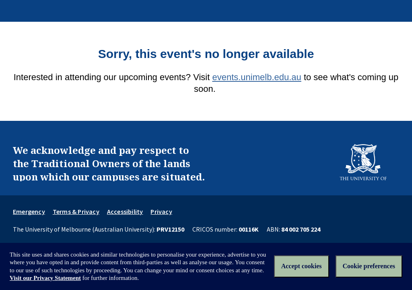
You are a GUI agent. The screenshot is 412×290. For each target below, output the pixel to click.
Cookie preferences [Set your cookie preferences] (369, 266)
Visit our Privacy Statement (45, 278)
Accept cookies (301, 266)
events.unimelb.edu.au (256, 77)
